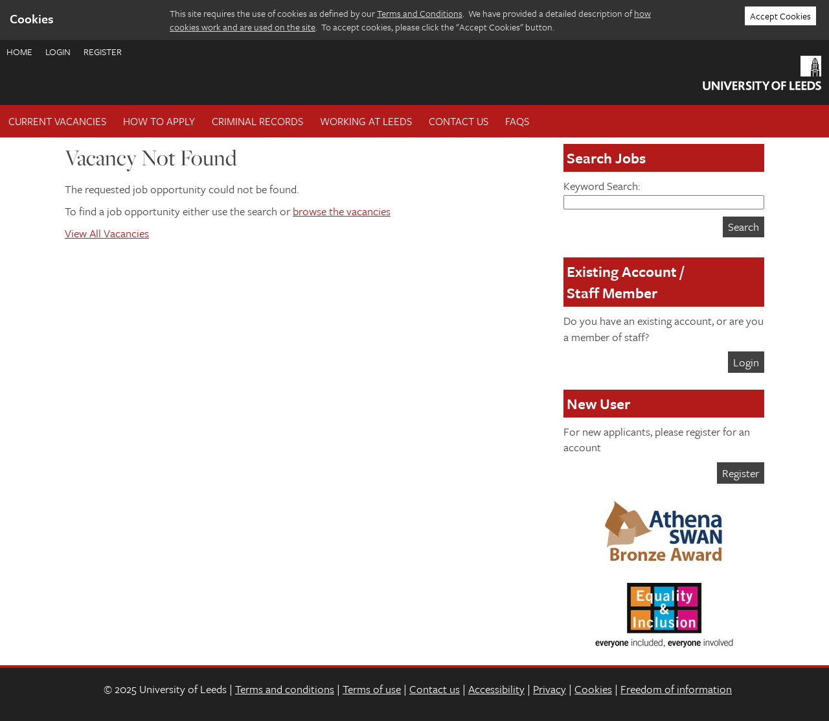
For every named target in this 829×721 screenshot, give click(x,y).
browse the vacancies (342, 211)
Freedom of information (676, 689)
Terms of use (372, 689)
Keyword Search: (663, 193)
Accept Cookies (780, 16)
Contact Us (458, 121)
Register (103, 51)
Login (58, 51)
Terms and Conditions (419, 13)
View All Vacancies (107, 233)
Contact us (434, 689)
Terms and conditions (284, 689)
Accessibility (496, 689)
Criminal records (257, 121)
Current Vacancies (57, 121)
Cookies (593, 689)
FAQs (517, 121)
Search (743, 227)
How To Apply (159, 121)
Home (19, 51)
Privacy (549, 689)
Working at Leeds (366, 121)
